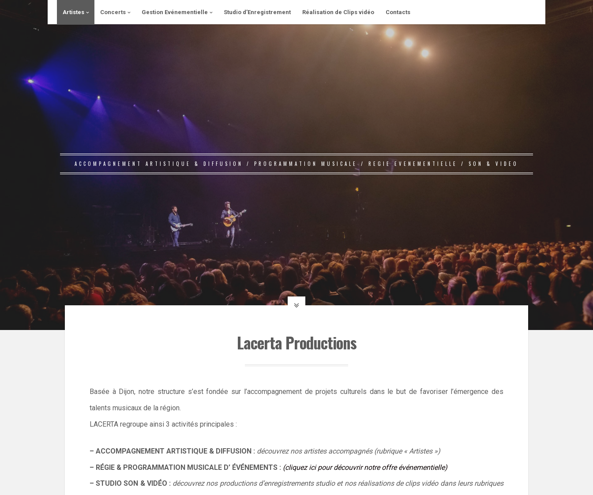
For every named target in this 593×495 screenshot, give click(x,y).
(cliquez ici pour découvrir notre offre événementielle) (365, 467)
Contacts (398, 12)
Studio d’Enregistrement (257, 12)
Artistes (73, 12)
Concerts (113, 12)
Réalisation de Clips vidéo (338, 12)
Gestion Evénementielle (175, 12)
